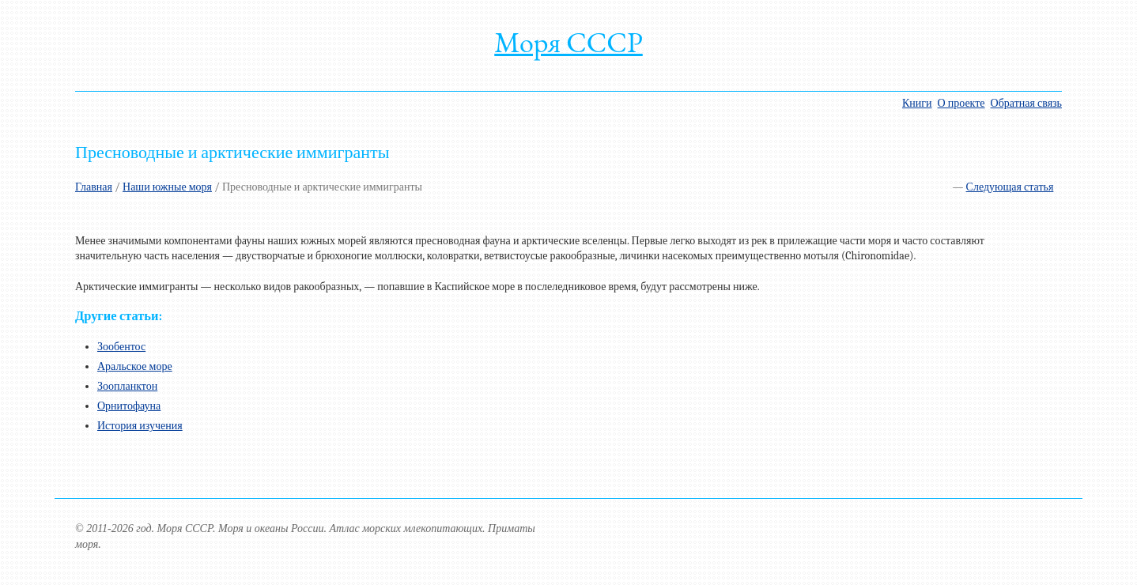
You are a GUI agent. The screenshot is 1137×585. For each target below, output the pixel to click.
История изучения (140, 425)
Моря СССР (568, 42)
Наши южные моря (167, 187)
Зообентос (121, 346)
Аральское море (134, 366)
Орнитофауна (129, 406)
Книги (917, 103)
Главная (93, 187)
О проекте (961, 103)
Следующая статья (1010, 187)
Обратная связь (1026, 103)
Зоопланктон (127, 386)
